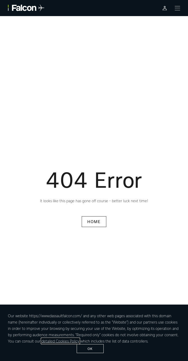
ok (90, 348)
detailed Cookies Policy (60, 341)
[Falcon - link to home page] (26, 8)
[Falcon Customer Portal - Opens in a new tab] (165, 8)
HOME (94, 221)
